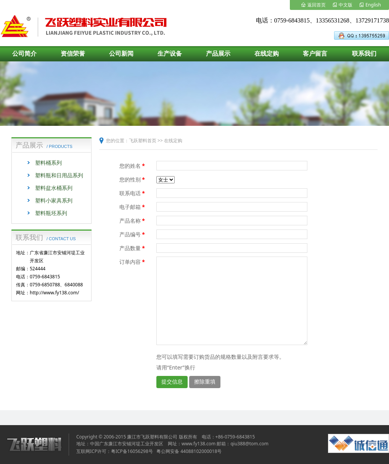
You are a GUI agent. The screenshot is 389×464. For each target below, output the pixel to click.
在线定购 (173, 140)
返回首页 (316, 5)
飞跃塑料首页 (142, 140)
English (373, 5)
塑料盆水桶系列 (53, 187)
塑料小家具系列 (53, 200)
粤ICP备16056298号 (132, 451)
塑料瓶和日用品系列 (59, 175)
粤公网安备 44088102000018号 (189, 451)
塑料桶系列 (48, 162)
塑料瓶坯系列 (51, 213)
